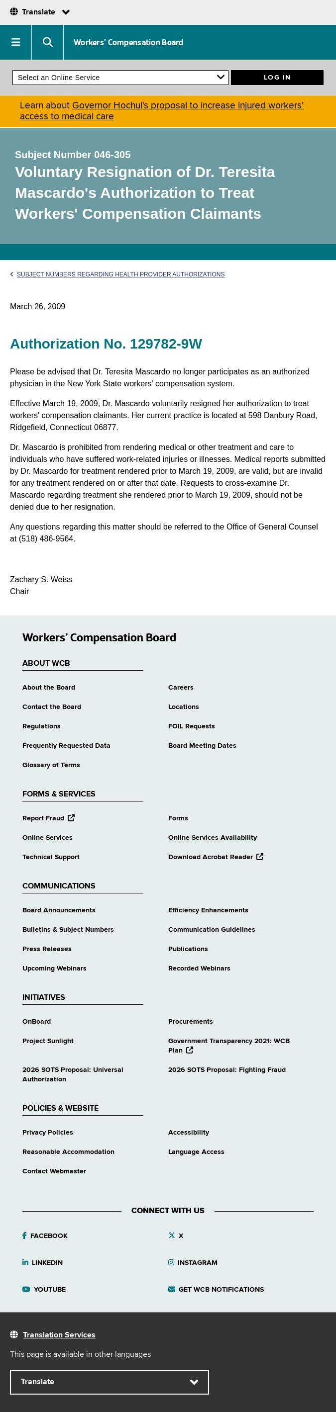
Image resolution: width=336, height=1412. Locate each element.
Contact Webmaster (54, 1171)
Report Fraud (48, 818)
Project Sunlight (48, 1041)
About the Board (48, 687)
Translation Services (59, 1335)
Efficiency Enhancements (208, 910)
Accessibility (188, 1132)
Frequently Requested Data (66, 745)
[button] (16, 42)
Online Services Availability (212, 837)
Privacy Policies (47, 1132)
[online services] (120, 77)
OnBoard (36, 1021)
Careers (181, 687)
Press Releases (47, 949)
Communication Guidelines (211, 929)
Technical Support (51, 857)
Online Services (47, 837)
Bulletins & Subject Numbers (68, 929)
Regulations (41, 726)
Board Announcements (59, 910)
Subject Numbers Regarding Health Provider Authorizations (117, 274)
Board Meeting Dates (202, 745)
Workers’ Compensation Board (129, 42)
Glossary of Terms (51, 765)
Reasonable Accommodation (68, 1151)
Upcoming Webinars (54, 968)
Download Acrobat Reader (215, 857)
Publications (188, 949)
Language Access (196, 1151)
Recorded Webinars (199, 968)
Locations (183, 707)
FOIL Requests (191, 726)
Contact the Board (51, 707)
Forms (178, 818)
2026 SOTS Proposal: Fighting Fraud (227, 1069)
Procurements (190, 1021)
